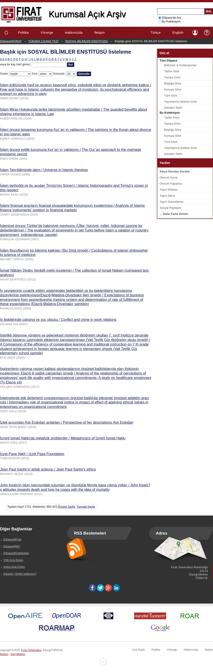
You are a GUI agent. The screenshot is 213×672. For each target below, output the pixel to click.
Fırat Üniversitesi (31, 650)
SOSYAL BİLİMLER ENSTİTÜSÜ (86, 41)
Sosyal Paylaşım (170, 207)
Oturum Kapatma (171, 183)
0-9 (2, 59)
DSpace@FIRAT (11, 41)
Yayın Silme (167, 195)
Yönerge (46, 32)
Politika (23, 32)
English (177, 32)
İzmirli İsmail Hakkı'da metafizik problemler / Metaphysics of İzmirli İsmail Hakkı (63, 438)
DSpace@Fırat (12, 539)
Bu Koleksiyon (169, 21)
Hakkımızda (74, 32)
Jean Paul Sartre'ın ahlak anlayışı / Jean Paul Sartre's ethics (48, 469)
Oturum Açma (168, 177)
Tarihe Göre (171, 71)
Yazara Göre (172, 77)
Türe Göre (170, 95)
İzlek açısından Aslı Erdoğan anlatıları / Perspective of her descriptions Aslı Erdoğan (66, 422)
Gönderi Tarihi (173, 107)
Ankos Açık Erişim (14, 566)
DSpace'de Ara (169, 17)
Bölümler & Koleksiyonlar (180, 65)
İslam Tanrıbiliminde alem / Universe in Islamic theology (44, 170)
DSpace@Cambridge (16, 553)
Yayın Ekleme (168, 189)
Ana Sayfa (138, 649)
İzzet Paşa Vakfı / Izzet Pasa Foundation (32, 454)
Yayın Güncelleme (171, 201)
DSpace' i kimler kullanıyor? (20, 573)
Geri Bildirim (18, 654)
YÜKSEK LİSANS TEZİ (43, 41)
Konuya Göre (172, 89)
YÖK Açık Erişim (13, 560)
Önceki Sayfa (66, 506)
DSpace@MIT (11, 546)
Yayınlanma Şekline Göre (180, 101)
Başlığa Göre (172, 83)
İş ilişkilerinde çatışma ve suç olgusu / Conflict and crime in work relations (58, 320)
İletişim (99, 32)
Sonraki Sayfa (86, 506)
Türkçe (155, 32)
